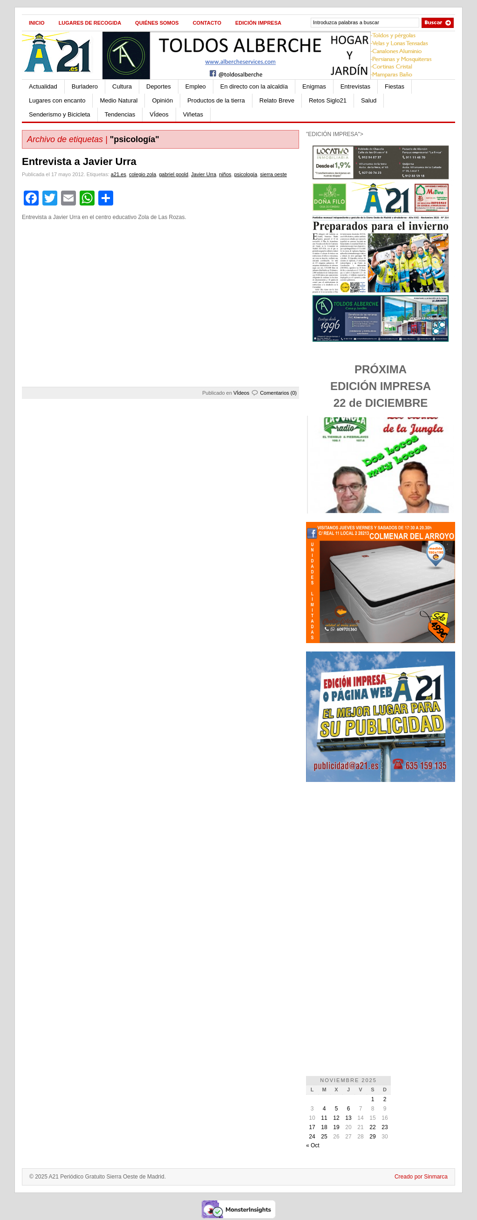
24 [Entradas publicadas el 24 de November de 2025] (312, 1136)
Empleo (195, 86)
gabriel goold (173, 174)
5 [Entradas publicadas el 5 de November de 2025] (336, 1108)
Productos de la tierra (216, 100)
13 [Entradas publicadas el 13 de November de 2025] (348, 1118)
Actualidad (43, 86)
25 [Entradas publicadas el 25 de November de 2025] (324, 1136)
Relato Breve (276, 100)
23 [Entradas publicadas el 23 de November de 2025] (385, 1127)
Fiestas (394, 86)
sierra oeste (273, 174)
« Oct (313, 1145)
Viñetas (193, 114)
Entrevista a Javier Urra (79, 161)
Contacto (207, 23)
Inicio (37, 23)
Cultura (122, 86)
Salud (368, 100)
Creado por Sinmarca (421, 1176)
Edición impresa (258, 23)
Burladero (85, 86)
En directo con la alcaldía (254, 86)
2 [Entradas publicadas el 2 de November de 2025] (385, 1099)
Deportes (158, 86)
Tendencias (120, 114)
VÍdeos (159, 114)
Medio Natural (118, 100)
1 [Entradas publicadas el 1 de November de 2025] (373, 1099)
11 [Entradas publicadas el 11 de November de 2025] (324, 1118)
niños (225, 174)
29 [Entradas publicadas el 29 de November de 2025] (372, 1136)
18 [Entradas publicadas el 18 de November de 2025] (324, 1127)
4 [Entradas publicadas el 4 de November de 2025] (324, 1108)
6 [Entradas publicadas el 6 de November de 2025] (348, 1108)
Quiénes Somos (157, 23)
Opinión (162, 100)
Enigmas (314, 86)
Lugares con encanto (57, 100)
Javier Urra (203, 174)
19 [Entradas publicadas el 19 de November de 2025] (336, 1127)
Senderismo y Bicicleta (59, 114)
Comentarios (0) (278, 393)
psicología (246, 174)
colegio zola (142, 174)
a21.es (118, 174)
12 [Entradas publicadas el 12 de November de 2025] (336, 1118)
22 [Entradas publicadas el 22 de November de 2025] (372, 1127)
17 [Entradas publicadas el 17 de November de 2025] (312, 1127)
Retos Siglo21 (328, 100)
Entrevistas (355, 86)
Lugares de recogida (90, 23)
